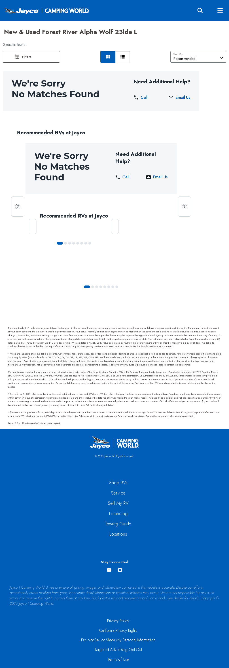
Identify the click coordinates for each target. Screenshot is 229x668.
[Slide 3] (73, 243)
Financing (118, 513)
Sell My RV (118, 503)
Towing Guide (118, 524)
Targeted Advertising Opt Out (118, 650)
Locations (118, 534)
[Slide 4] (77, 243)
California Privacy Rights (118, 630)
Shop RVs (118, 483)
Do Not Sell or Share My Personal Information (118, 640)
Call (141, 97)
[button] (31, 57)
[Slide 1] (65, 243)
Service (118, 493)
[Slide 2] (69, 243)
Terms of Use (118, 659)
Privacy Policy (118, 621)
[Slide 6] (85, 243)
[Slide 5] (81, 243)
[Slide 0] (60, 243)
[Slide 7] (89, 243)
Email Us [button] (179, 97)
